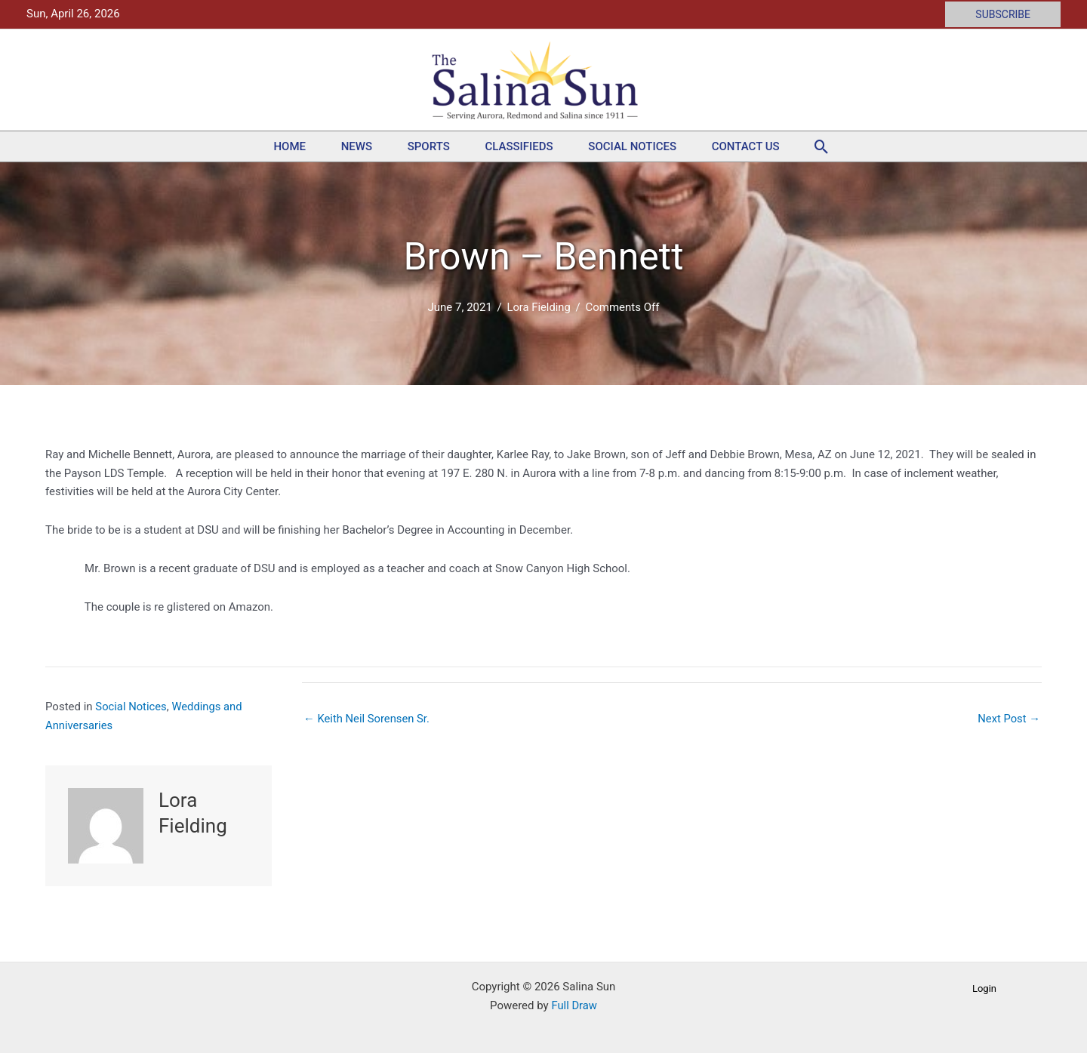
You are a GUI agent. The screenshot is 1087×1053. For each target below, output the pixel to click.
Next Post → (1008, 718)
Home (264, 146)
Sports (423, 146)
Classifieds (524, 146)
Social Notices (647, 146)
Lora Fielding (539, 307)
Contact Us (771, 146)
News (341, 146)
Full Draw (574, 1005)
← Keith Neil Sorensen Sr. (367, 718)
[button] (1003, 14)
